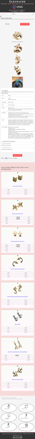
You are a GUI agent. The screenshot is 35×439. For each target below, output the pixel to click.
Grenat (9, 107)
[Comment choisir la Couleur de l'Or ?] (6, 149)
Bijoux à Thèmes (7, 397)
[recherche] (13, 14)
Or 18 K (9, 98)
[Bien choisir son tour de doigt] (5, 145)
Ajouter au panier (25, 24)
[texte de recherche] (5, 14)
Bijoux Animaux (13, 397)
